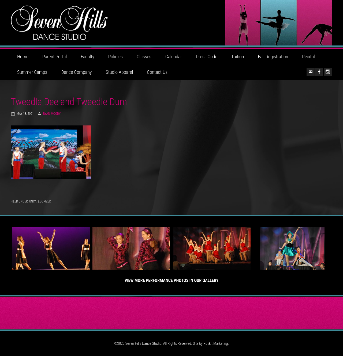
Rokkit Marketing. (216, 343)
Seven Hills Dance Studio (171, 22)
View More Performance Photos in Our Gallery (171, 280)
